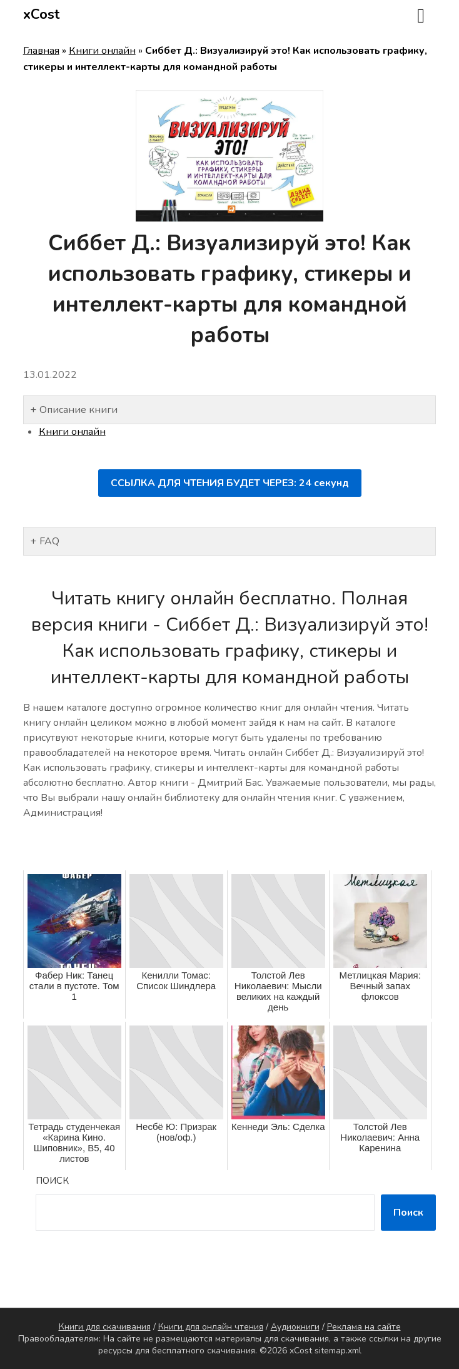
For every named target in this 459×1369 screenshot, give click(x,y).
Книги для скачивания (105, 1327)
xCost (41, 14)
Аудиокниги (295, 1327)
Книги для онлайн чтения (210, 1327)
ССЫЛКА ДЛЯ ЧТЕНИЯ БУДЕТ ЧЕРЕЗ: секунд (230, 483)
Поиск (52, 1180)
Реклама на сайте (364, 1327)
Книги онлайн (102, 51)
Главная (41, 51)
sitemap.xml (338, 1350)
